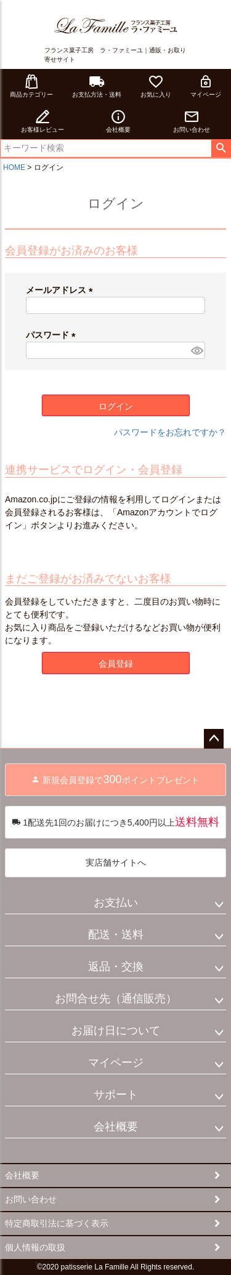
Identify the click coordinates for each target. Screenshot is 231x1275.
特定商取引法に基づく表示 (56, 1223)
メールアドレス (61, 290)
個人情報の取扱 (35, 1247)
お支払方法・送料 (96, 86)
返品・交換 (116, 966)
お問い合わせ (191, 121)
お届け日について (115, 1030)
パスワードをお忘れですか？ (170, 432)
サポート (116, 1094)
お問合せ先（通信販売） (116, 998)
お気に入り (155, 86)
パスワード (53, 335)
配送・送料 (116, 934)
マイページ (205, 86)
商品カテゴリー (31, 86)
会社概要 (118, 121)
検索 (220, 148)
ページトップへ (214, 739)
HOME (14, 167)
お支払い (116, 902)
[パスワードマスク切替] (196, 350)
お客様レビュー (42, 121)
